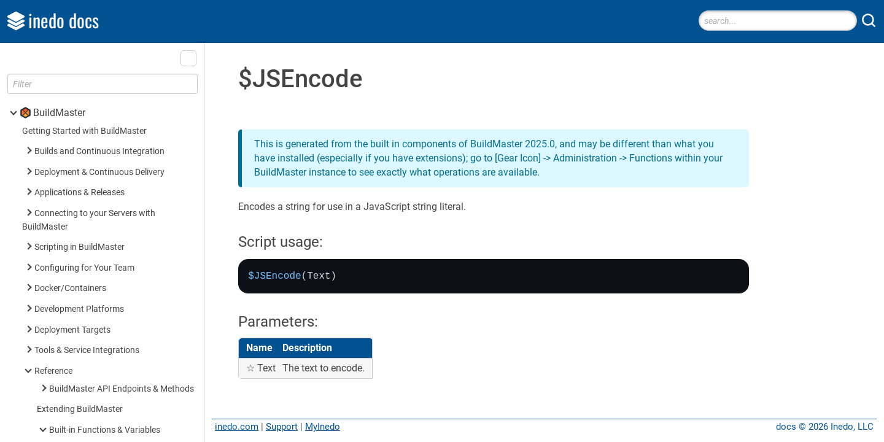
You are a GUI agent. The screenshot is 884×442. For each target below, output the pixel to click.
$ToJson (82, 57)
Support (282, 426)
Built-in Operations (84, 376)
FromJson (86, 77)
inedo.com (236, 426)
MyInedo (322, 426)
